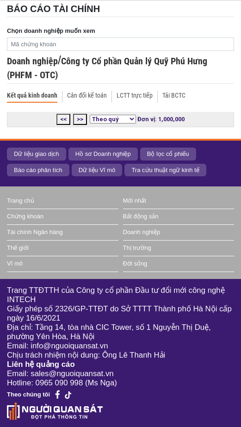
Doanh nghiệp (32, 61)
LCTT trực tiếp (135, 95)
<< (63, 119)
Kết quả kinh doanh (32, 95)
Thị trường (137, 247)
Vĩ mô (15, 263)
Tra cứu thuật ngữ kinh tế (165, 170)
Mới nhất (134, 200)
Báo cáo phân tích (38, 170)
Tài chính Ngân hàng (35, 232)
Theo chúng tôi (28, 394)
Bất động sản (141, 216)
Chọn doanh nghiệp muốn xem (51, 30)
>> (80, 119)
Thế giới (18, 247)
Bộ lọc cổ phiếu (168, 153)
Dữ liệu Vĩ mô (97, 170)
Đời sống (135, 263)
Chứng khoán (25, 216)
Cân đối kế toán (87, 95)
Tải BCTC (173, 95)
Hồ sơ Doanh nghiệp (103, 153)
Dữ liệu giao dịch (36, 153)
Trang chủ (20, 200)
